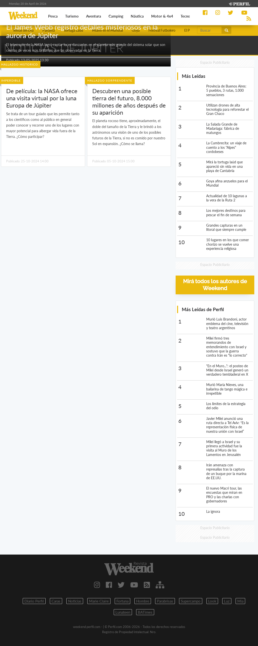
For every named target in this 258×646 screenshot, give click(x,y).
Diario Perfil (34, 601)
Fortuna (122, 601)
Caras (56, 601)
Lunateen (122, 612)
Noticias (74, 601)
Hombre (142, 601)
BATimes (145, 612)
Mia (240, 601)
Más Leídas (193, 76)
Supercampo (191, 601)
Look (212, 601)
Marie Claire (99, 601)
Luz (227, 601)
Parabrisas (165, 601)
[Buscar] (209, 30)
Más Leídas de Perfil (203, 309)
